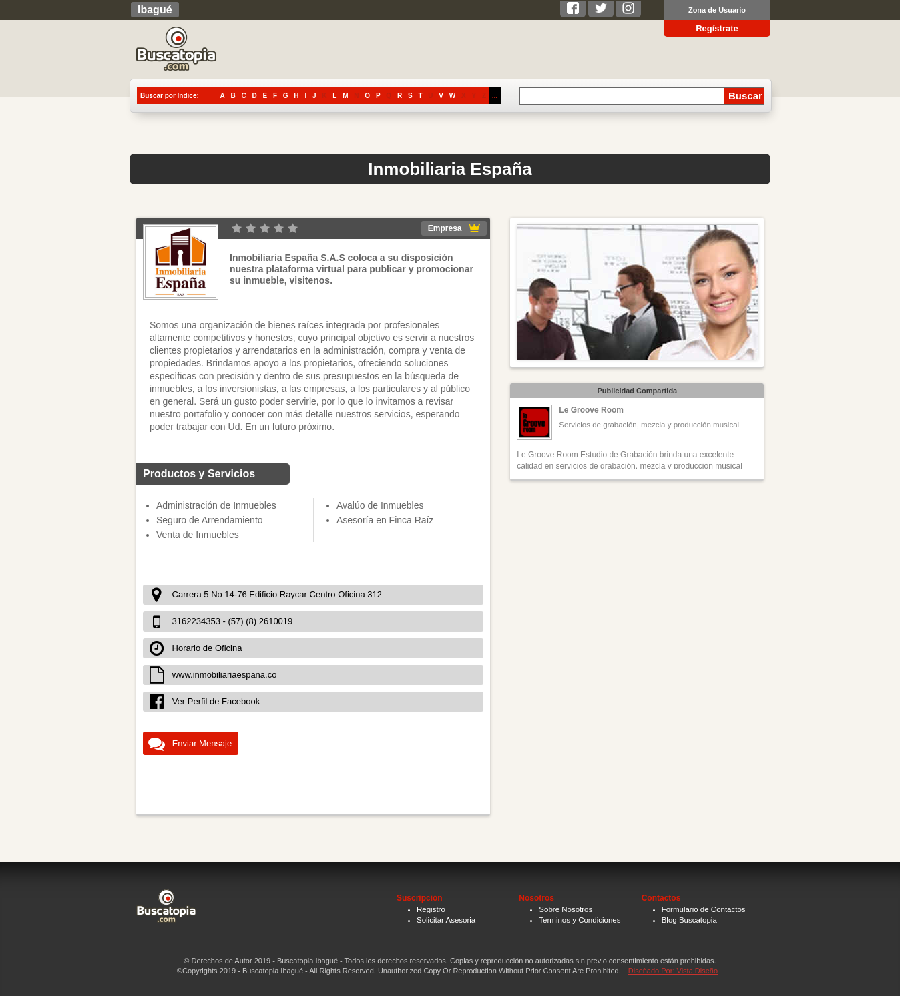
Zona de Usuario (717, 10)
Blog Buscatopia (689, 920)
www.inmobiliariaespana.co (224, 675)
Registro (431, 909)
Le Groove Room (591, 410)
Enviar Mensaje (202, 743)
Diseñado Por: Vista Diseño (673, 971)
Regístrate (717, 28)
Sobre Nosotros (565, 909)
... (494, 95)
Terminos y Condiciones (579, 920)
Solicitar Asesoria (446, 920)
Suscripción (420, 898)
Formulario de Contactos (704, 909)
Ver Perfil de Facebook (216, 701)
